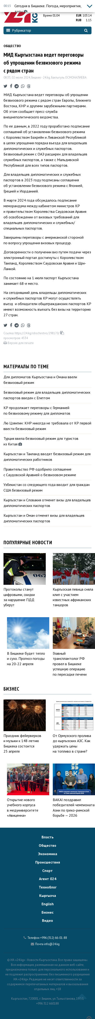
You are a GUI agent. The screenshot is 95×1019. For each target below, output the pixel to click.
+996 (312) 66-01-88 (53, 938)
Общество (12, 46)
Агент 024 (47, 878)
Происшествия (47, 862)
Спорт (47, 870)
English (48, 904)
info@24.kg (52, 944)
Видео (47, 920)
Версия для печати (19, 343)
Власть (48, 837)
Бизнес (47, 912)
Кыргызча (47, 895)
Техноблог (47, 887)
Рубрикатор (18, 30)
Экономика (47, 853)
